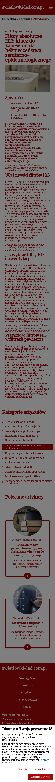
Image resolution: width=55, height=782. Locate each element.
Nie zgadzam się (42, 769)
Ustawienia (22, 769)
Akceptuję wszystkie (40, 777)
